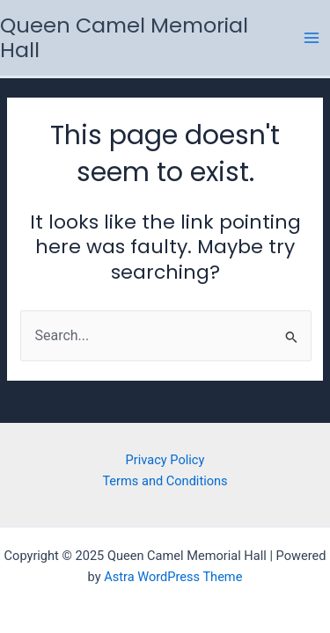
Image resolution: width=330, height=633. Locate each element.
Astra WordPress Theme (173, 577)
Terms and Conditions (164, 481)
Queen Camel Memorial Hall (124, 37)
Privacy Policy (165, 460)
